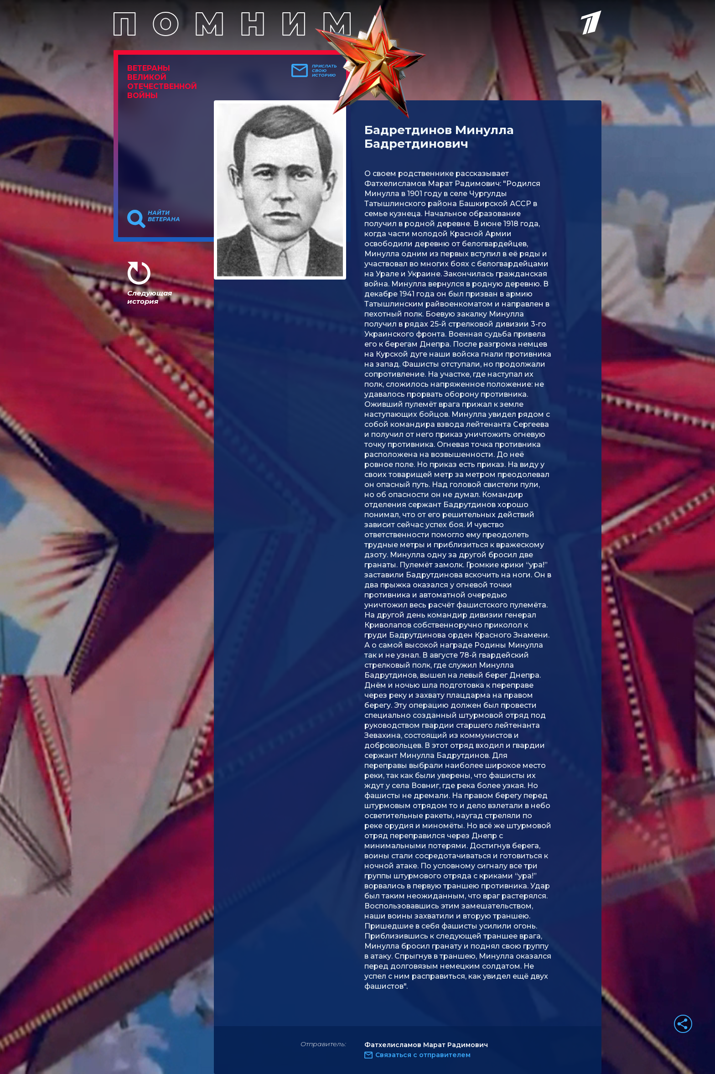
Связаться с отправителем (423, 1055)
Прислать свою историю (324, 71)
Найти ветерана (164, 216)
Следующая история (149, 297)
